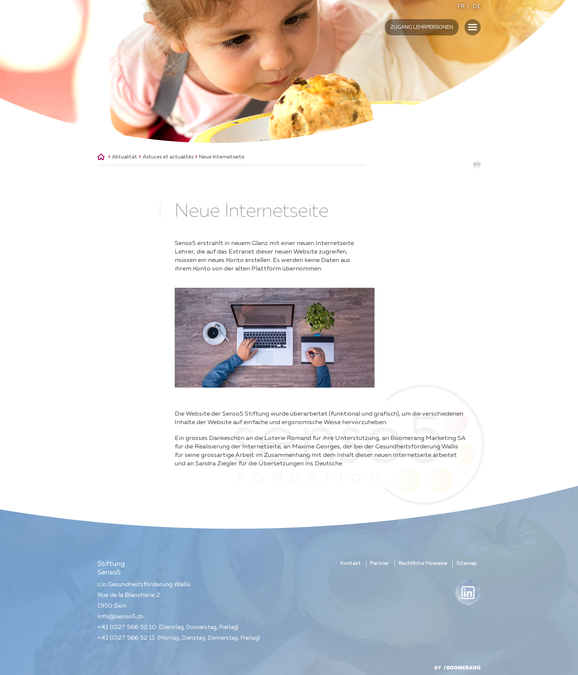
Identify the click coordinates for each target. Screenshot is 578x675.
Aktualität (124, 157)
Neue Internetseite (221, 157)
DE (477, 6)
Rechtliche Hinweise (422, 563)
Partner (379, 563)
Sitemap (466, 563)
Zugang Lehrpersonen (421, 27)
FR (461, 6)
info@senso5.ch (120, 616)
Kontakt (350, 563)
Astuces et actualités (168, 157)
